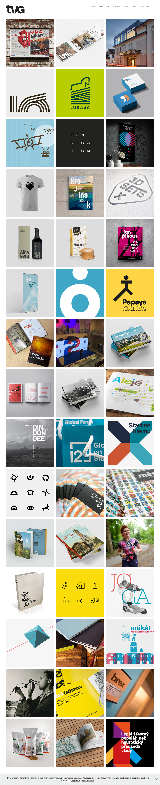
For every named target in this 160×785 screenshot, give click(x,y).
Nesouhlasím (88, 780)
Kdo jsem (116, 6)
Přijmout (75, 780)
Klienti (126, 6)
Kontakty (145, 6)
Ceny (135, 6)
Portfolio (104, 6)
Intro (93, 6)
